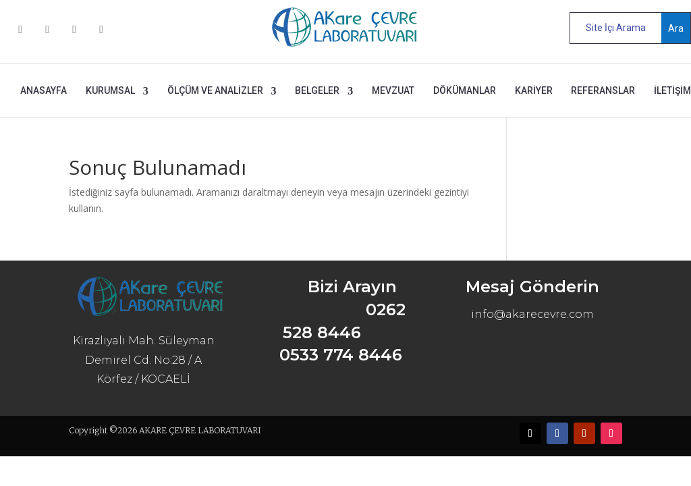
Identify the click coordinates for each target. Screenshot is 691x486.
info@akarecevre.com (532, 314)
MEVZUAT (393, 90)
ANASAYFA (43, 90)
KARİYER (534, 90)
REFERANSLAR (603, 90)
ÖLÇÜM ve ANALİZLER (215, 90)
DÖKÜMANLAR (464, 90)
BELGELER (317, 90)
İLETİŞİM (672, 90)
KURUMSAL (110, 90)
